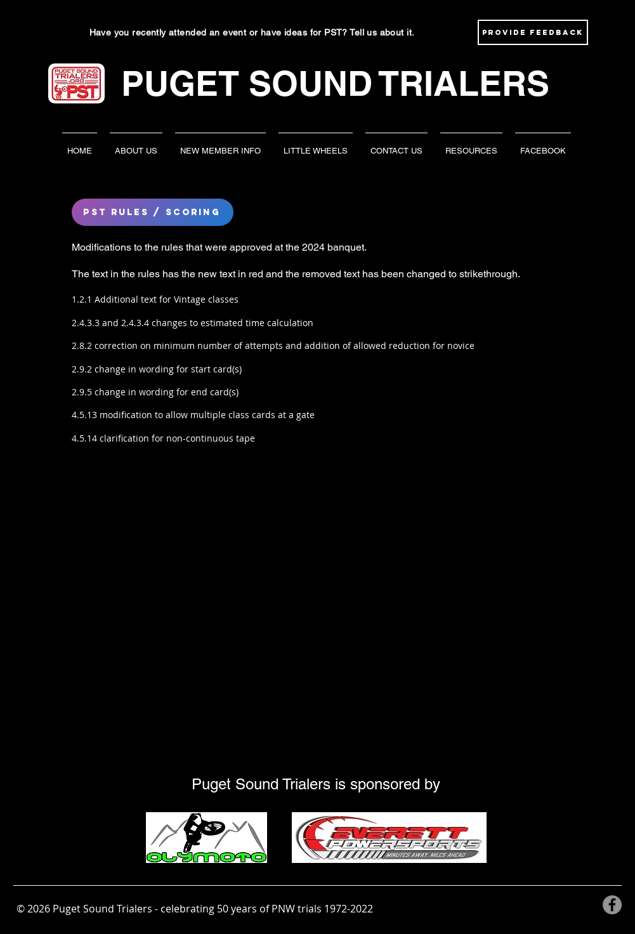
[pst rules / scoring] (152, 212)
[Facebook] (612, 904)
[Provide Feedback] (533, 32)
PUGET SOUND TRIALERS (335, 83)
